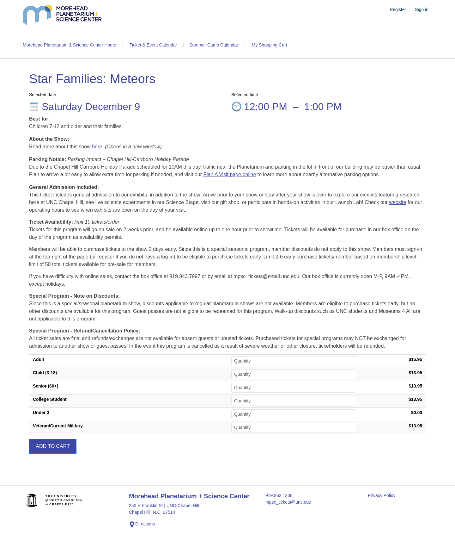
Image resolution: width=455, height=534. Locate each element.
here (97, 146)
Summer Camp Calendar (213, 44)
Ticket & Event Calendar (153, 44)
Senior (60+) (45, 385)
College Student (50, 399)
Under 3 (41, 412)
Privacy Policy (381, 495)
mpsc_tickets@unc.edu (288, 502)
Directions (142, 524)
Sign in (421, 9)
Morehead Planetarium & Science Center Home (69, 44)
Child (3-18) (45, 372)
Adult (38, 359)
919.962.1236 (279, 495)
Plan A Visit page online (229, 174)
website (397, 202)
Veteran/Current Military (58, 425)
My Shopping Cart (269, 44)
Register (398, 9)
